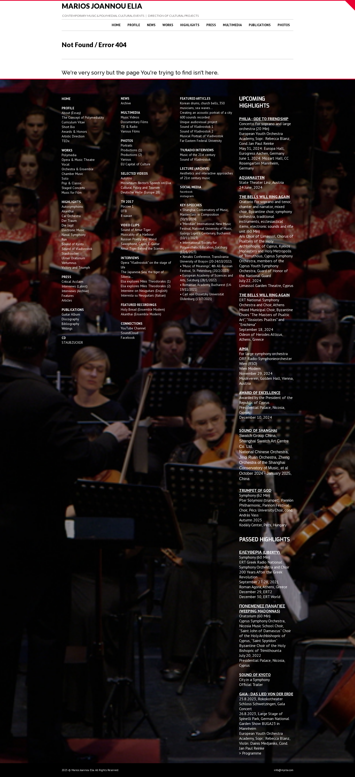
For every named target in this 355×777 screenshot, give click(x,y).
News (151, 25)
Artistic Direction (73, 136)
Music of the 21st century (197, 154)
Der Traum (69, 220)
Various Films (130, 131)
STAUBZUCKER (72, 342)
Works (167, 25)
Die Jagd (67, 225)
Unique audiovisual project (198, 122)
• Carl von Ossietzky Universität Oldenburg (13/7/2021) (202, 296)
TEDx (66, 141)
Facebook (128, 337)
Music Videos (130, 117)
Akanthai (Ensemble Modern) (141, 314)
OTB (124, 211)
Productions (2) (131, 154)
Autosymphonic (72, 206)
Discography (70, 319)
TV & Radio (129, 126)
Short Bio (68, 127)
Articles (67, 300)
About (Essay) (71, 113)
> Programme (250, 753)
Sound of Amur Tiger (136, 229)
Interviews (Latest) (75, 286)
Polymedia (69, 155)
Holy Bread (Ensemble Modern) (143, 309)
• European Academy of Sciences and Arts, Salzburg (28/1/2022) (206, 277)
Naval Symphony (74, 234)
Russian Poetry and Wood (139, 239)
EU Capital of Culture (135, 164)
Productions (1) (131, 150)
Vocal (66, 164)
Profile (133, 25)
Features (68, 295)
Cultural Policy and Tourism (140, 187)
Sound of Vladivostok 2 (196, 131)
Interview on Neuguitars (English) (144, 290)
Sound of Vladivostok (77, 248)
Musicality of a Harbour (137, 234)
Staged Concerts (73, 188)
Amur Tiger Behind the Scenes (142, 248)
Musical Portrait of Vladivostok (201, 136)
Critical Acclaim (72, 281)
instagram (187, 196)
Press (211, 25)
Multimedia (232, 25)
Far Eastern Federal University (201, 140)
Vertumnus (69, 263)
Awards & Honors (74, 131)
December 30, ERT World (259, 596)
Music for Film (72, 192)
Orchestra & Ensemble (77, 169)
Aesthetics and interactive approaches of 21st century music (206, 175)
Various (126, 159)
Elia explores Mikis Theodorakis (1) (146, 281)
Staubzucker (70, 253)
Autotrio (126, 178)
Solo (65, 178)
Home (116, 25)
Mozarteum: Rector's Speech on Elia (146, 183)
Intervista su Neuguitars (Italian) (143, 295)
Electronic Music (73, 230)
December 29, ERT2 (255, 591)
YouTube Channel (133, 328)
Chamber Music (72, 173)
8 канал (126, 215)
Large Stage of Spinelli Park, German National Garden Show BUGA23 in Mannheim (264, 721)
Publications (260, 25)
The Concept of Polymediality (83, 117)
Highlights (189, 25)
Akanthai (68, 211)
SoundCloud (129, 333)
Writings (67, 328)
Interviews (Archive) (75, 291)
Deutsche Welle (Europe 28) (140, 192)
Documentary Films (134, 122)
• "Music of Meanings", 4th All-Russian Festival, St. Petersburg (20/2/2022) (206, 268)
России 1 (128, 206)
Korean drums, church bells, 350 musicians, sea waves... (202, 105)
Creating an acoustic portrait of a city (206, 112)
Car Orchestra (71, 216)
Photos (284, 25)
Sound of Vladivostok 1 (196, 126)
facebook (186, 191)
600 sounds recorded (195, 117)
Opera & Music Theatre (78, 159)
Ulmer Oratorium (73, 258)
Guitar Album (71, 314)
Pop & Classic (72, 183)
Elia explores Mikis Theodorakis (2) (146, 286)
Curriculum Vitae (73, 122)
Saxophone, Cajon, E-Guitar (140, 244)
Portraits (126, 145)
